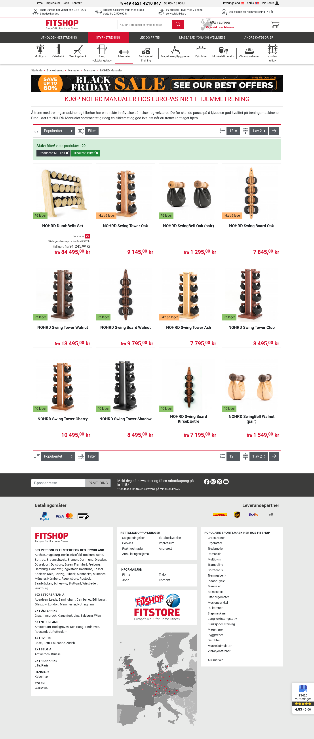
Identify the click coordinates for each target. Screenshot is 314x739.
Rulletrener (215, 608)
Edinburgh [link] (99, 599)
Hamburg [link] (41, 569)
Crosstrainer (216, 538)
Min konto (270, 3)
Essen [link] (69, 564)
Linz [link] (76, 616)
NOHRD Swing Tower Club (251, 330)
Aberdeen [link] (41, 599)
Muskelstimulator (220, 646)
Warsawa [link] (41, 688)
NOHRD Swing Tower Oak (125, 229)
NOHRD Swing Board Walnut (125, 330)
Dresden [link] (100, 560)
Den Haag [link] (77, 627)
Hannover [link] (55, 569)
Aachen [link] (40, 555)
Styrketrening (108, 41)
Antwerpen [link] (42, 654)
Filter (92, 134)
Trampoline (215, 565)
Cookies (127, 543)
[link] (206, 482)
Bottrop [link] (40, 560)
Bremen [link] (73, 560)
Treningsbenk (217, 575)
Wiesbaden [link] (89, 583)
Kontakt (77, 3)
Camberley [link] (84, 599)
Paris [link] (44, 665)
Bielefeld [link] (76, 555)
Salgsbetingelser (133, 538)
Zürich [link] (70, 643)
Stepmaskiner (217, 613)
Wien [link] (97, 616)
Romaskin (214, 554)
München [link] (99, 574)
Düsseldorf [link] (42, 564)
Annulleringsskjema (135, 554)
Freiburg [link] (94, 564)
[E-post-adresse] (58, 483)
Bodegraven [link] (60, 627)
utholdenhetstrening (59, 41)
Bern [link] (47, 643)
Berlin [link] (65, 555)
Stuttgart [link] (75, 583)
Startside (36, 73)
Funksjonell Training (221, 624)
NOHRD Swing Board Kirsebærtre (188, 422)
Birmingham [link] (67, 599)
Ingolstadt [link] (71, 569)
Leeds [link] (53, 599)
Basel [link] (38, 643)
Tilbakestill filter (85, 156)
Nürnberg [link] (53, 579)
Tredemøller (216, 549)
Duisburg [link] (57, 564)
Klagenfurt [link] (65, 616)
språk (253, 3)
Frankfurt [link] (80, 564)
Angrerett (165, 549)
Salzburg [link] (87, 616)
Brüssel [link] (56, 654)
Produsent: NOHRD (53, 156)
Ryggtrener (215, 635)
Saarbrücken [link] (43, 583)
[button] (274, 134)
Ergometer (215, 543)
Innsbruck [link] (49, 616)
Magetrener (216, 629)
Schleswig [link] (60, 583)
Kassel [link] (98, 569)
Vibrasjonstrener (219, 651)
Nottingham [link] (85, 604)
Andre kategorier (258, 41)
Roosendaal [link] (43, 632)
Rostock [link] (85, 579)
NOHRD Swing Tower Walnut (62, 330)
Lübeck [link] (71, 574)
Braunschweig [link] (56, 560)
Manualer (74, 73)
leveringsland (233, 3)
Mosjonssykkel (218, 603)
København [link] (42, 677)
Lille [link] (37, 665)
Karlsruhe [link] (85, 569)
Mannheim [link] (84, 574)
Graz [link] (38, 616)
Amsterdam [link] (43, 627)
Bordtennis (215, 570)
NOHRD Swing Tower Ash (188, 330)
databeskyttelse (170, 538)
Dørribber (214, 640)
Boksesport (215, 592)
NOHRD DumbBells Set (62, 229)
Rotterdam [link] (59, 632)
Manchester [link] (68, 604)
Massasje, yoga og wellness (202, 41)
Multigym (214, 559)
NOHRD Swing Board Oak (251, 229)
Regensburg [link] (70, 579)
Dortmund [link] (86, 560)
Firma (39, 3)
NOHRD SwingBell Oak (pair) (188, 229)
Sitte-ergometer (218, 597)
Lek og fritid (149, 41)
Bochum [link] (89, 555)
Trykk (162, 575)
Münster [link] (40, 579)
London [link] (53, 604)
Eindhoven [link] (92, 627)
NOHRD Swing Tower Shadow (125, 422)
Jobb (66, 3)
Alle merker (215, 660)
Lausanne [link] (58, 643)
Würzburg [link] (41, 588)
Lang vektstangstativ (222, 619)
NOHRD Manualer (111, 73)
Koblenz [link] (40, 574)
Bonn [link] (99, 555)
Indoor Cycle (216, 581)
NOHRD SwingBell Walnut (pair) (251, 422)
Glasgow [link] (41, 604)
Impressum (53, 3)
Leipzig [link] (59, 574)
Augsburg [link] (53, 555)
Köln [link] (50, 574)
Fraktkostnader (132, 549)
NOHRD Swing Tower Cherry (63, 422)
